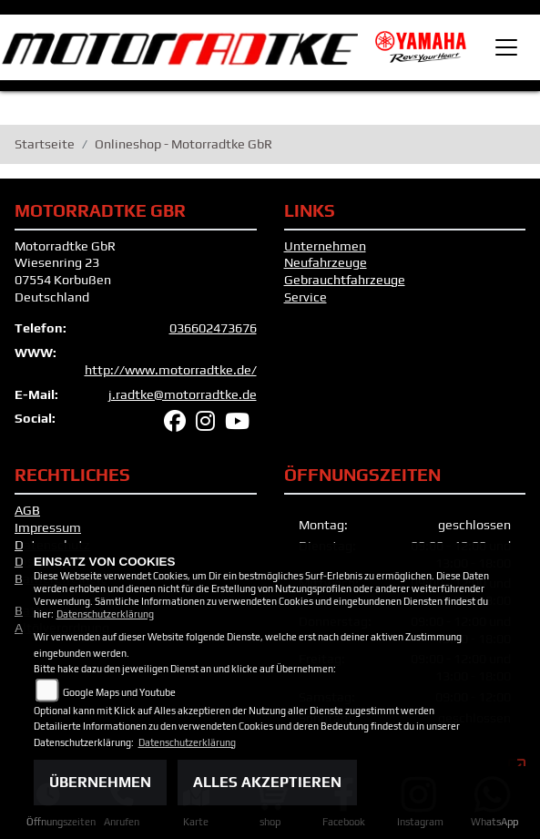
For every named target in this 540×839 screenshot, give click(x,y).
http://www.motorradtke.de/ (171, 370)
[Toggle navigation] (506, 47)
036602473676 (213, 328)
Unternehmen (325, 246)
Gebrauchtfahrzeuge (344, 279)
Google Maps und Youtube (119, 692)
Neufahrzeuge (325, 262)
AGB (27, 510)
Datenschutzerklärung (105, 614)
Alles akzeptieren (267, 782)
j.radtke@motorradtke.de (182, 394)
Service (305, 297)
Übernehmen (100, 782)
